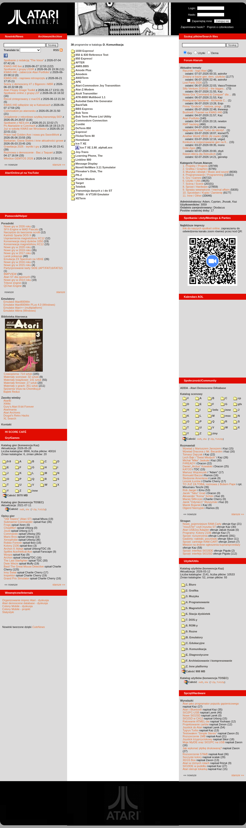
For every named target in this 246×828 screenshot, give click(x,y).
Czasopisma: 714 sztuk (18, 373)
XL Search (9, 418)
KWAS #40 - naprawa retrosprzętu (24, 78)
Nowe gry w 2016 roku (17, 262)
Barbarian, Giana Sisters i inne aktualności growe (33, 140)
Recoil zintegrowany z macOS (22, 98)
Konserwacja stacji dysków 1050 (23, 241)
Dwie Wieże (11, 563)
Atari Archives (11, 412)
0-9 (6, 461)
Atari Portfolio (191, 118)
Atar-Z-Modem (82, 89)
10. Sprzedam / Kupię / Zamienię (202, 192)
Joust (7, 530)
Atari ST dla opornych (17, 276)
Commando (11, 533)
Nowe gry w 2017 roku (17, 253)
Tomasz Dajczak (193, 454)
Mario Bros (10, 536)
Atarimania (10, 409)
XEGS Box (189, 760)
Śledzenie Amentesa (195, 478)
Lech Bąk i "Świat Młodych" (199, 457)
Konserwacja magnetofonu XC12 (24, 244)
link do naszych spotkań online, (201, 228)
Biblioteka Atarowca (14, 316)
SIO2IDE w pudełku (194, 766)
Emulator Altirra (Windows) (19, 310)
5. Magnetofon (193, 608)
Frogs (7, 524)
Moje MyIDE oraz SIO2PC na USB (204, 742)
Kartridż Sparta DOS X (17, 235)
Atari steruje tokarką (195, 769)
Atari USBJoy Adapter (196, 529)
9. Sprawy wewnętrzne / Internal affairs (206, 189)
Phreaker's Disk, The (86, 171)
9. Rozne (189, 631)
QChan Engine (13, 285)
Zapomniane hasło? (193, 27)
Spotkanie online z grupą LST (22, 92)
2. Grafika (189, 590)
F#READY (189, 463)
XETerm (78, 198)
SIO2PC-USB (191, 712)
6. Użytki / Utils (192, 180)
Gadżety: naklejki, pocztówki (200, 538)
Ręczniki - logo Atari (195, 70)
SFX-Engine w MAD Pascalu (21, 229)
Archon (8, 557)
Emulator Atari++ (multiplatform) (22, 307)
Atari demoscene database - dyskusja (25, 603)
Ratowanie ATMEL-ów (196, 721)
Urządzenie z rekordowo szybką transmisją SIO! (33, 116)
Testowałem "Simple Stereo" (200, 733)
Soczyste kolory (192, 757)
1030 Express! (82, 50)
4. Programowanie (195, 602)
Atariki (7, 400)
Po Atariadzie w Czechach (20, 125)
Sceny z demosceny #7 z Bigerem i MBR (28, 84)
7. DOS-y (189, 619)
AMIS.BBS (80, 66)
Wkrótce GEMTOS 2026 (18, 158)
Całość (11, 508)
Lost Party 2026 (192, 82)
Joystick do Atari (192, 727)
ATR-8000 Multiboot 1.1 (88, 97)
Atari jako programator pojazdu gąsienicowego (211, 703)
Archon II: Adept (14, 548)
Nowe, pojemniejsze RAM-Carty (202, 523)
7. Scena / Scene (193, 183)
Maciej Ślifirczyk (192, 499)
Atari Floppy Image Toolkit (20, 90)
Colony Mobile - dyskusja (17, 606)
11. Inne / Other (192, 195)
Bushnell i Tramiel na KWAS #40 (202, 112)
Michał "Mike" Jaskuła (196, 460)
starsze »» (58, 164)
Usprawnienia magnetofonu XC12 (24, 238)
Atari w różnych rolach (196, 763)
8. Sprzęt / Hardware (195, 186)
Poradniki (7, 223)
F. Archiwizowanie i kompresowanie (206, 660)
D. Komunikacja (193, 649)
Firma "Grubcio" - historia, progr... (203, 106)
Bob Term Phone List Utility (91, 116)
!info (213, 409)
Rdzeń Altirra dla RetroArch (199, 153)
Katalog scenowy (191, 393)
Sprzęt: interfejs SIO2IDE (198, 550)
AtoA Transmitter (84, 93)
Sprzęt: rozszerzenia (195, 535)
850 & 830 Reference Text (89, 54)
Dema (214, 53)
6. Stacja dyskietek (195, 613)
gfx (237, 404)
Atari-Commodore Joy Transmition (96, 85)
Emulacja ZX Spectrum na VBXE (23, 259)
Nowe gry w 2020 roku (17, 247)
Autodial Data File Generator (91, 101)
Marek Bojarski (192, 504)
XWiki (6, 403)
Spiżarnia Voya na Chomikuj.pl (22, 388)
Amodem (79, 74)
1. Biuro (188, 584)
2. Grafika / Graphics (195, 168)
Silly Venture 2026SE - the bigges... (204, 88)
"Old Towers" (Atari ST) (18, 518)
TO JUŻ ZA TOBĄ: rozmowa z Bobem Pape (209, 484)
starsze (60, 292)
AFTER (77, 62)
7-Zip (34, 509)
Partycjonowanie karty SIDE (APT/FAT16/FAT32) (33, 267)
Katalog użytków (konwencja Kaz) (202, 568)
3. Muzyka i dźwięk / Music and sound (206, 171)
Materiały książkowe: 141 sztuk (22, 379)
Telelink (78, 186)
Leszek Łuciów (192, 481)
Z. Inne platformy (194, 666)
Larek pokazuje (13, 256)
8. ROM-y (189, 625)
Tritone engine (12, 282)
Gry (189, 53)
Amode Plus (81, 70)
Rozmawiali (187, 445)
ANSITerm (79, 77)
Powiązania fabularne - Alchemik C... (205, 100)
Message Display (84, 163)
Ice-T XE (78, 143)
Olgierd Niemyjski (193, 507)
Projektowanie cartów (196, 724)
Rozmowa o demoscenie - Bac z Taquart (28, 152)
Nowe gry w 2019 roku (17, 250)
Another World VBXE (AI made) (202, 136)
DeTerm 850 (81, 128)
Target (77, 182)
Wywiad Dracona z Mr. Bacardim (202, 451)
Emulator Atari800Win (16, 301)
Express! (79, 131)
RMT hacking (191, 124)
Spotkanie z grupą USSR (19, 69)
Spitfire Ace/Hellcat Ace (18, 551)
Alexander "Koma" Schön (198, 496)
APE (76, 81)
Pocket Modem (83, 178)
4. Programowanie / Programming (203, 174)
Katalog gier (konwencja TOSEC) (22, 502)
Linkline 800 (81, 159)
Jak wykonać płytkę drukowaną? (202, 748)
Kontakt (6, 424)
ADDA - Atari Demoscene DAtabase (203, 387)
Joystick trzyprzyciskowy (197, 739)
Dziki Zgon (189, 148)
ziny (212, 433)
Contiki (78, 124)
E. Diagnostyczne (194, 654)
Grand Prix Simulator (16, 578)
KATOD (187, 469)
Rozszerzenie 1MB (194, 736)
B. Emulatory (192, 637)
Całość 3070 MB (15, 495)
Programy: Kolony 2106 (197, 532)
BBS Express (82, 108)
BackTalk (79, 104)
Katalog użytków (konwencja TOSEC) (204, 678)
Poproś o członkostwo (220, 27)
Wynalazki (186, 700)
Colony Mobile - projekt (16, 609)
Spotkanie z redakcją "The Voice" (24, 60)
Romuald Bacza (192, 475)
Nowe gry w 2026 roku (17, 226)
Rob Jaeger (190, 490)
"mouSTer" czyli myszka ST (199, 526)
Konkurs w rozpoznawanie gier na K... (206, 142)
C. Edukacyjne (193, 643)
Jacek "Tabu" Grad (194, 493)
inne (33, 490)
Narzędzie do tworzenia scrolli (22, 232)
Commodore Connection (89, 120)
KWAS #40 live (13, 66)
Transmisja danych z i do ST (91, 190)
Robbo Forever (13, 542)
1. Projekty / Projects (195, 165)
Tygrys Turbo (191, 730)
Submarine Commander (18, 521)
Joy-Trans (79, 151)
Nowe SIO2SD (192, 715)
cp (237, 398)
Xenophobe (11, 539)
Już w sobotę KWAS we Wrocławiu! (25, 128)
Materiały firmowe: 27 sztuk (20, 382)
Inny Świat (10, 572)
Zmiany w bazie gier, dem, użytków (204, 76)
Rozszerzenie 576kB (195, 754)
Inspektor (9, 575)
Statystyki (8, 612)
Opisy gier (8, 515)
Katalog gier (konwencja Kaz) (20, 445)
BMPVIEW (10, 273)
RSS (58, 50)
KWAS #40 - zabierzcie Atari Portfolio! (26, 72)
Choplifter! (10, 527)
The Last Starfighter (16, 560)
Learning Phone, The (87, 155)
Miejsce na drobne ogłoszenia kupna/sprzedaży (211, 544)
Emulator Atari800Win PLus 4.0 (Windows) (29, 304)
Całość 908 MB (193, 671)
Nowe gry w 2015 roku (17, 265)
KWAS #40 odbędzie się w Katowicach (27, 104)
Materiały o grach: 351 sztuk (21, 385)
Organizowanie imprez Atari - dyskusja (25, 600)
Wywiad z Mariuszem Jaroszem (202, 448)
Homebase (80, 139)
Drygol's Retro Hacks (16, 415)
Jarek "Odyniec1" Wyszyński (200, 502)
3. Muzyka (190, 596)
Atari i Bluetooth (192, 709)
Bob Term (79, 112)
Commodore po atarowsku (20, 110)
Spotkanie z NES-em (16, 122)
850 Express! (81, 58)
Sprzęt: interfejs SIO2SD (197, 553)
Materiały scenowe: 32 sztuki (21, 376)
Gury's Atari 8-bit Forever (18, 406)
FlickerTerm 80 (83, 135)
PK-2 (76, 175)
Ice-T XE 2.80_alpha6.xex (93, 147)
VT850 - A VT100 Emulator (90, 194)
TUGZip (42, 509)
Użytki (201, 53)
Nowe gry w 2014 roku (17, 279)
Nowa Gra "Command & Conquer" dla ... (207, 94)
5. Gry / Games (192, 177)
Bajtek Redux (11, 391)
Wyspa (8, 554)
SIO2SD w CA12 (193, 718)
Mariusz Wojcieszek (195, 472)
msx (226, 415)
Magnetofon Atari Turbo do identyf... (204, 130)
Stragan (185, 520)
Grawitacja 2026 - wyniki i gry (21, 146)
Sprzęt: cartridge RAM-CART (200, 541)
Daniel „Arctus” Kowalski (197, 466)
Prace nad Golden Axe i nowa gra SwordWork (31, 134)
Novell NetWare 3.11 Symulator (93, 167)
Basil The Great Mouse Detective (24, 566)
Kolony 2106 (11, 545)
